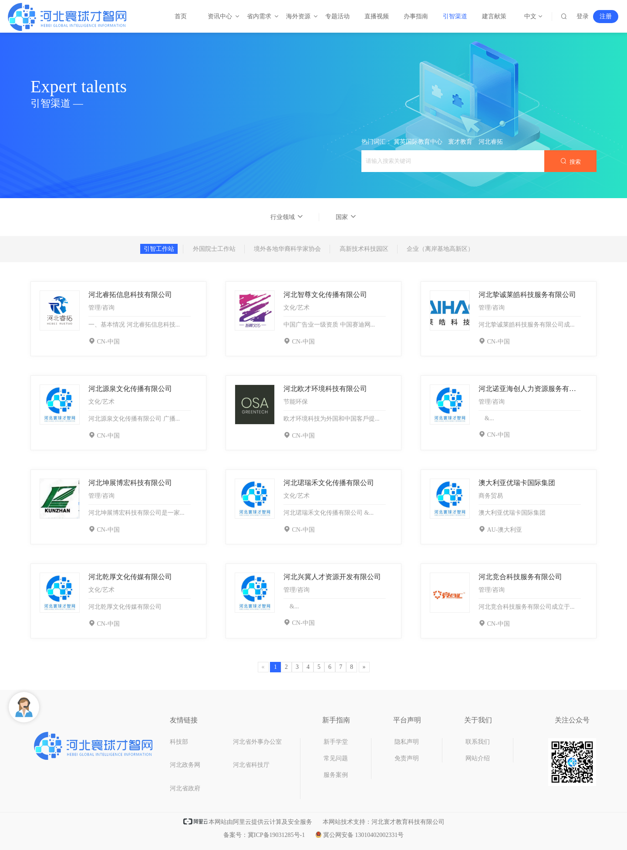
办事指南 (416, 16)
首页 (181, 16)
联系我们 (477, 742)
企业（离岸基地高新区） (440, 249)
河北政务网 (185, 765)
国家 (346, 217)
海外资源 (298, 16)
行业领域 (286, 217)
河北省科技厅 (251, 765)
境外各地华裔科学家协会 (287, 249)
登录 (582, 16)
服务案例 (336, 775)
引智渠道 (455, 16)
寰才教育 (460, 141)
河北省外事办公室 (257, 742)
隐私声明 (406, 742)
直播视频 (376, 16)
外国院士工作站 (214, 249)
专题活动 (337, 16)
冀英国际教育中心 (418, 141)
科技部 (179, 742)
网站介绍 (477, 758)
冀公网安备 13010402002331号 (359, 835)
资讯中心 (220, 16)
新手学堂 (336, 742)
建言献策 (494, 16)
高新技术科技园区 (364, 249)
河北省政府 (185, 788)
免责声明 (406, 758)
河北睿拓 (491, 141)
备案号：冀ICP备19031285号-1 (264, 835)
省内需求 (259, 16)
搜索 (570, 161)
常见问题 (336, 758)
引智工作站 (159, 249)
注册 (606, 16)
